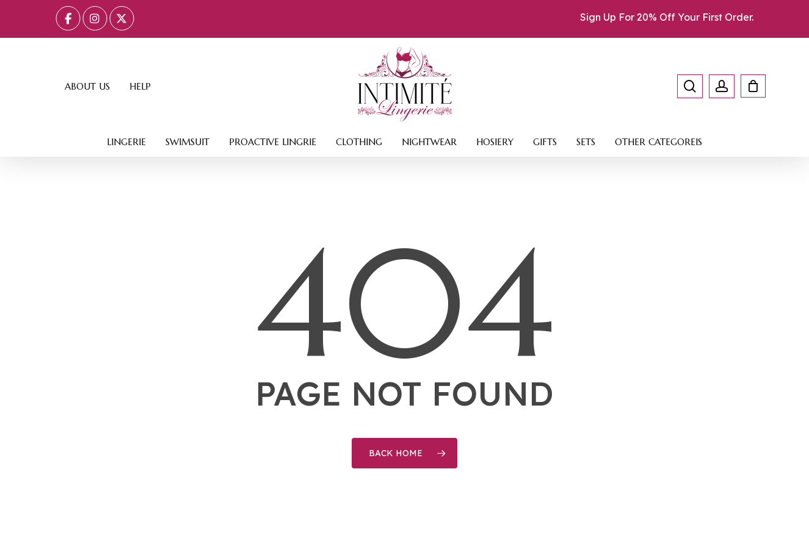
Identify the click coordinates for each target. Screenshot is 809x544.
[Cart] (747, 86)
